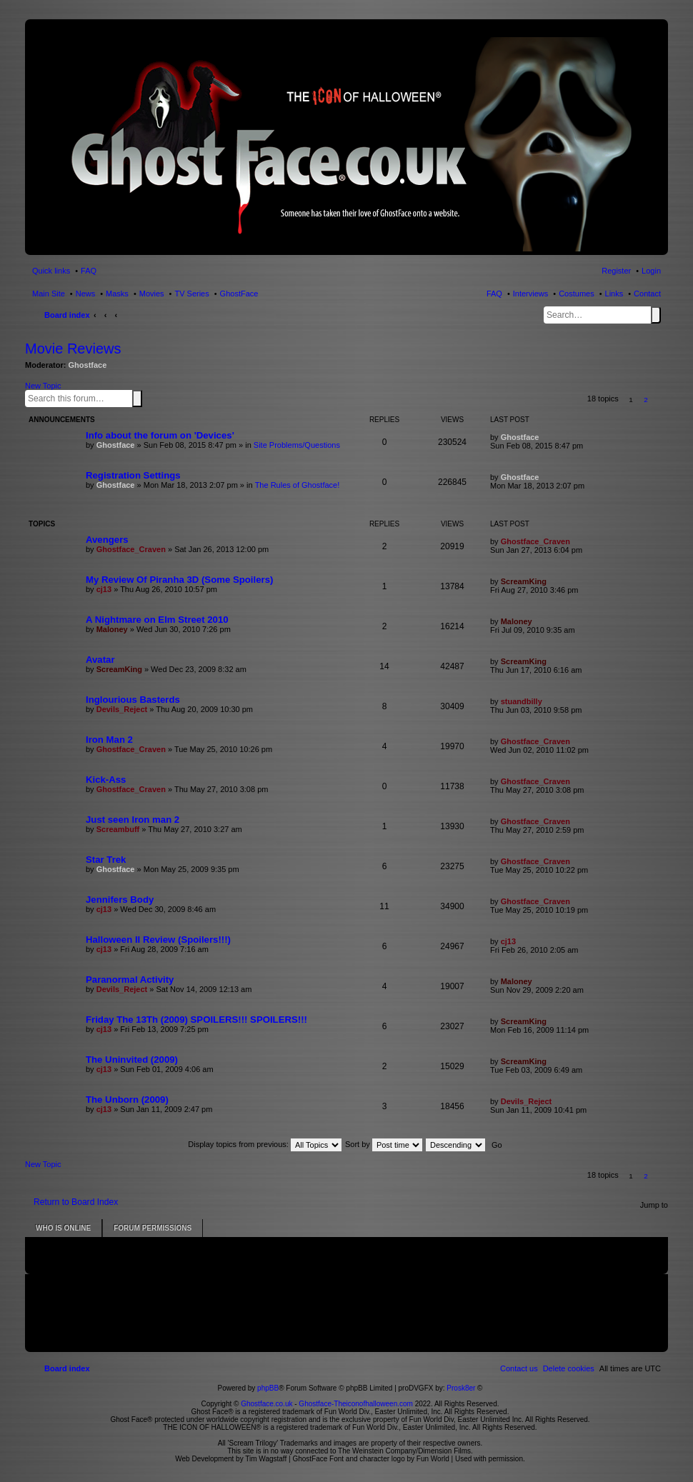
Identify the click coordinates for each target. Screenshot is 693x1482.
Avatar (100, 659)
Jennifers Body (120, 899)
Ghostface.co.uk (267, 1404)
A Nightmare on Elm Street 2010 (157, 619)
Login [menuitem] (651, 270)
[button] (661, 399)
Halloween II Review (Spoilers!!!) (158, 939)
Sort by (383, 1144)
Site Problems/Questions (297, 445)
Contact (647, 293)
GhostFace (239, 293)
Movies (151, 293)
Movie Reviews (73, 348)
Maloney (112, 629)
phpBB (268, 1388)
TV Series (191, 293)
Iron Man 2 (109, 739)
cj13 (103, 589)
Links (614, 293)
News (86, 293)
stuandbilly (521, 701)
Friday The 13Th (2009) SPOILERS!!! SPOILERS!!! (196, 1019)
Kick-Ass (106, 779)
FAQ (494, 293)
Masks (117, 293)
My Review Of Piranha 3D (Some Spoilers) (179, 579)
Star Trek (106, 859)
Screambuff (118, 829)
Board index (67, 315)
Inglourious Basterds (133, 699)
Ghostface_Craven (131, 549)
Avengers (107, 539)
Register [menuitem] (616, 270)
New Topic (43, 385)
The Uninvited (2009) (132, 1059)
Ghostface (88, 365)
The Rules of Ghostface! (297, 485)
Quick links (51, 270)
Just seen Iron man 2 (132, 819)
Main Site (48, 293)
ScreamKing (524, 581)
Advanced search (145, 397)
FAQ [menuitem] (88, 270)
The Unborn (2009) (127, 1099)
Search (656, 315)
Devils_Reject (122, 709)
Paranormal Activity (130, 979)
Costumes (576, 293)
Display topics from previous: (264, 1144)
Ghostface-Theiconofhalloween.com (356, 1404)
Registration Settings (133, 475)
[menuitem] (568, 1368)
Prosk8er (461, 1388)
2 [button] (646, 400)
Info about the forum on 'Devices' (160, 435)
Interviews (531, 293)
